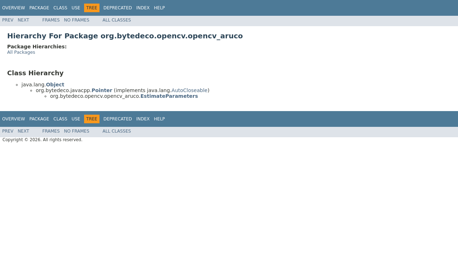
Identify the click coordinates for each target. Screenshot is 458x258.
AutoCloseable (189, 90)
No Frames (76, 20)
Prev (7, 20)
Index (143, 7)
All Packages (21, 52)
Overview (13, 7)
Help (159, 7)
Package (39, 7)
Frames (51, 20)
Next (23, 20)
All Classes (117, 20)
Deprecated (117, 7)
